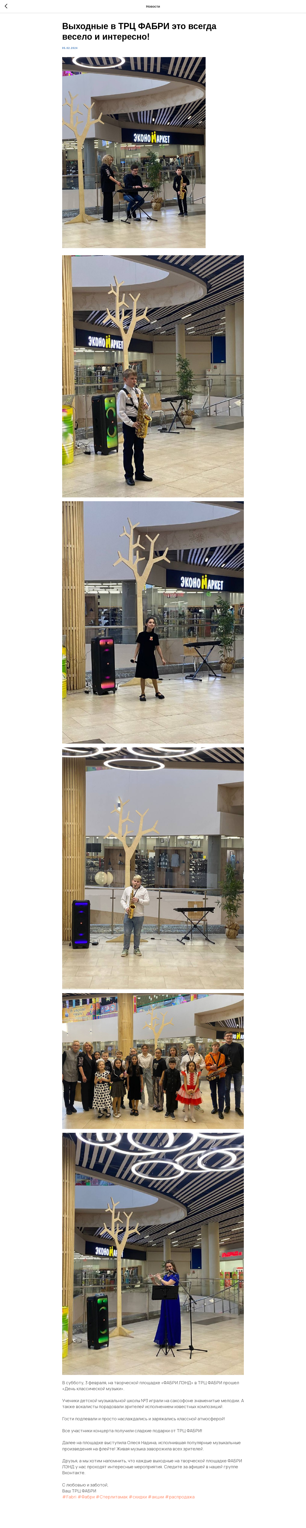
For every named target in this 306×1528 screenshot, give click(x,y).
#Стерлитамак (112, 1498)
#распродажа (180, 1498)
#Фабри (86, 1498)
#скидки (138, 1498)
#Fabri (69, 1498)
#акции (156, 1498)
